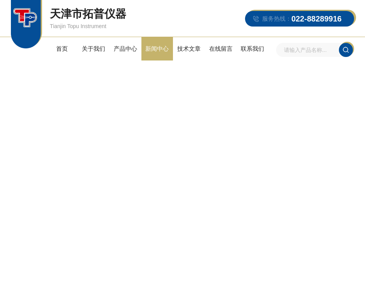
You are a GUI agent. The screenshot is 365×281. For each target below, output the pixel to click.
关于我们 (93, 48)
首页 (62, 48)
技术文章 (189, 48)
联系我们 (252, 48)
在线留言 (221, 48)
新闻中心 (157, 48)
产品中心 (125, 48)
